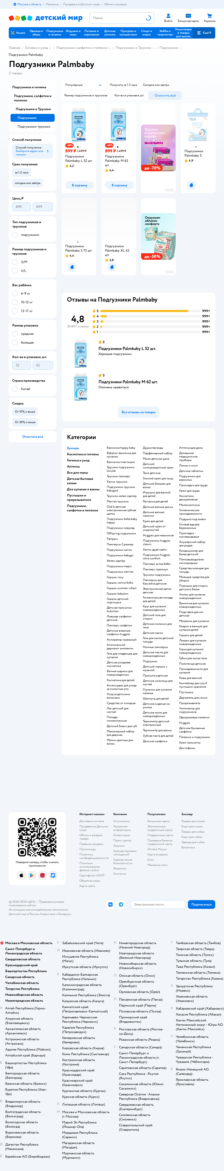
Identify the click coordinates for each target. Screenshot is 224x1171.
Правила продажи (91, 844)
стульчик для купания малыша (157, 691)
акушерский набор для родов (192, 543)
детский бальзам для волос (157, 485)
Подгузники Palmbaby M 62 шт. (128, 382)
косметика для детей (121, 680)
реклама (169, 190)
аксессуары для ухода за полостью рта (121, 687)
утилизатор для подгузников (189, 710)
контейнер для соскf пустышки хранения (193, 685)
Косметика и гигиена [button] (83, 454)
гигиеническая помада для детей (158, 599)
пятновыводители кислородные (191, 561)
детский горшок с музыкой (155, 668)
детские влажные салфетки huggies (118, 632)
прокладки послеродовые (189, 535)
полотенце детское (192, 664)
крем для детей (153, 521)
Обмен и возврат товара (90, 837)
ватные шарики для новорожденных (120, 672)
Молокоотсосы (189, 505)
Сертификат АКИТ (92, 875)
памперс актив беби (157, 564)
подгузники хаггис (119, 550)
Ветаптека (188, 847)
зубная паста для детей (158, 736)
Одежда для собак (193, 842)
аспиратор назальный (121, 639)
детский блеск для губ (122, 726)
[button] (203, 33)
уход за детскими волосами (118, 695)
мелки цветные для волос (120, 741)
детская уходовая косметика (118, 664)
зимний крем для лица (158, 478)
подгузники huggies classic (156, 542)
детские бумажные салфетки (192, 729)
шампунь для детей (156, 698)
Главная (14, 48)
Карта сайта (87, 886)
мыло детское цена (156, 459)
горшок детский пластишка (117, 600)
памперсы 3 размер (120, 544)
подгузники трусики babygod (121, 488)
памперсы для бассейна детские (155, 581)
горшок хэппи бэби (120, 583)
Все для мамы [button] (77, 472)
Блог (150, 860)
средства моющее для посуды (194, 570)
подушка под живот (192, 519)
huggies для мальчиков (158, 535)
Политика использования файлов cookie (89, 866)
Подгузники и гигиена (29, 87)
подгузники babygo (120, 555)
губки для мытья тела (193, 658)
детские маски (153, 633)
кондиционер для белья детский (191, 552)
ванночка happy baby (121, 448)
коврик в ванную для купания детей (193, 628)
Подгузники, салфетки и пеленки (81, 48)
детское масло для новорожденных (155, 654)
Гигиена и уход (36, 48)
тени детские (152, 473)
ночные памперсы (155, 647)
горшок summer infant (121, 588)
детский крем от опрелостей (154, 528)
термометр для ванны (157, 730)
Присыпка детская (155, 675)
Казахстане (47, 914)
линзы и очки (188, 465)
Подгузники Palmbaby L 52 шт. (127, 348)
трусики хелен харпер (122, 496)
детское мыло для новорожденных (155, 714)
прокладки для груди (193, 485)
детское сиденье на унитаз (156, 705)
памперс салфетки (119, 625)
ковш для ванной (190, 678)
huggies (184, 723)
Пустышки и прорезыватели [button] (79, 497)
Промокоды (87, 849)
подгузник (150, 661)
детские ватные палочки (153, 514)
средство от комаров (121, 703)
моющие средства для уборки (194, 578)
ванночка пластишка (121, 462)
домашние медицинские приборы (188, 456)
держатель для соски (193, 697)
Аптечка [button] (73, 466)
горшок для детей (191, 635)
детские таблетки (191, 471)
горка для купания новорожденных (191, 651)
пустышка (186, 692)
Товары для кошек (193, 821)
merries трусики (118, 501)
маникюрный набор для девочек (120, 733)
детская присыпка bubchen (119, 609)
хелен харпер (116, 561)
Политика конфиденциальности (94, 856)
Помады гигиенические (117, 718)
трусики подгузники (156, 575)
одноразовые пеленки (194, 717)
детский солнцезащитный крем (158, 465)
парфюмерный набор (157, 453)
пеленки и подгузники (194, 737)
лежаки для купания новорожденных (192, 642)
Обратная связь (89, 881)
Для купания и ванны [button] (83, 489)
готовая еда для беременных (189, 526)
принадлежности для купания (193, 670)
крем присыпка (189, 742)
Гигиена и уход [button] (78, 460)
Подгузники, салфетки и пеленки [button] (82, 508)
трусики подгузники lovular (120, 469)
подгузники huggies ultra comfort (156, 556)
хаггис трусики (117, 482)
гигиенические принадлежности (190, 512)
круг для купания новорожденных (154, 608)
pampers (112, 539)
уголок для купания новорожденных (192, 596)
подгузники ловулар (121, 528)
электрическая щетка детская (157, 590)
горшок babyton (117, 593)
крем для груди (189, 491)
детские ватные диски (158, 507)
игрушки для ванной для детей (157, 494)
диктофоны (187, 748)
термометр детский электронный (156, 723)
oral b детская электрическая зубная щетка (121, 510)
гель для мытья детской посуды (158, 639)
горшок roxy (115, 577)
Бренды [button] (73, 448)
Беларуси (64, 914)
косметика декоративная (188, 497)
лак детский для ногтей (117, 710)
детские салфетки (155, 741)
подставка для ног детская (191, 613)
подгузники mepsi (119, 566)
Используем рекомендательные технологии (38, 909)
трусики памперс (118, 476)
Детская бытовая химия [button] (80, 481)
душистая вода (153, 448)
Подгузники (168, 48)
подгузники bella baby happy (122, 520)
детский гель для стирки (154, 616)
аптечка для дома (191, 448)
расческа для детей (155, 501)
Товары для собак (193, 832)
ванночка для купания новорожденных (194, 605)
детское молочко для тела (157, 625)
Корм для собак (191, 837)
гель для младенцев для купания (122, 655)
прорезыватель (189, 703)
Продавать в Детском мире (93, 828)
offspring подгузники (121, 533)
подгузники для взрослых (190, 478)
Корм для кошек (192, 826)
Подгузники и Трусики (133, 48)
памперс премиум (155, 569)
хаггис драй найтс (155, 549)
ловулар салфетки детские (119, 618)
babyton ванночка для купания (121, 454)
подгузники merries (120, 572)
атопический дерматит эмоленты (120, 646)
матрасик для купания (194, 621)
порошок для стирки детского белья (193, 587)
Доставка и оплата (91, 821)
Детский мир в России (24, 914)
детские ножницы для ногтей (158, 682)
